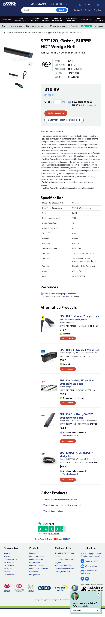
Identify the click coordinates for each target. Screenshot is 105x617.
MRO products (99, 19)
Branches (97, 10)
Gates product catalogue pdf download (71, 295)
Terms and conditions (63, 566)
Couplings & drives (34, 19)
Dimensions (56, 4)
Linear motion (45, 19)
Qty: (47, 101)
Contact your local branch (64, 559)
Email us (58, 556)
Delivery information (62, 572)
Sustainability (9, 566)
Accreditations (9, 575)
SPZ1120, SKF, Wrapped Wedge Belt (79, 350)
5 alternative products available (62, 120)
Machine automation (57, 19)
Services (88, 10)
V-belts (40, 32)
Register (58, 563)
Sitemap (36, 600)
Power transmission (20, 19)
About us (7, 553)
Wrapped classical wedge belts (57, 32)
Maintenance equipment (72, 19)
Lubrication (86, 19)
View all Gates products (53, 511)
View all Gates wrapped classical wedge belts (62, 505)
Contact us (86, 610)
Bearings (7, 19)
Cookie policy (54, 600)
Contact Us (78, 10)
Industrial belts (30, 32)
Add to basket (54, 113)
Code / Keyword (38, 4)
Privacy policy (44, 600)
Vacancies (7, 572)
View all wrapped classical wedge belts (60, 499)
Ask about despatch (88, 105)
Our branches (9, 563)
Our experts (8, 569)
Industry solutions (10, 559)
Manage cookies (65, 600)
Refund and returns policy (64, 569)
